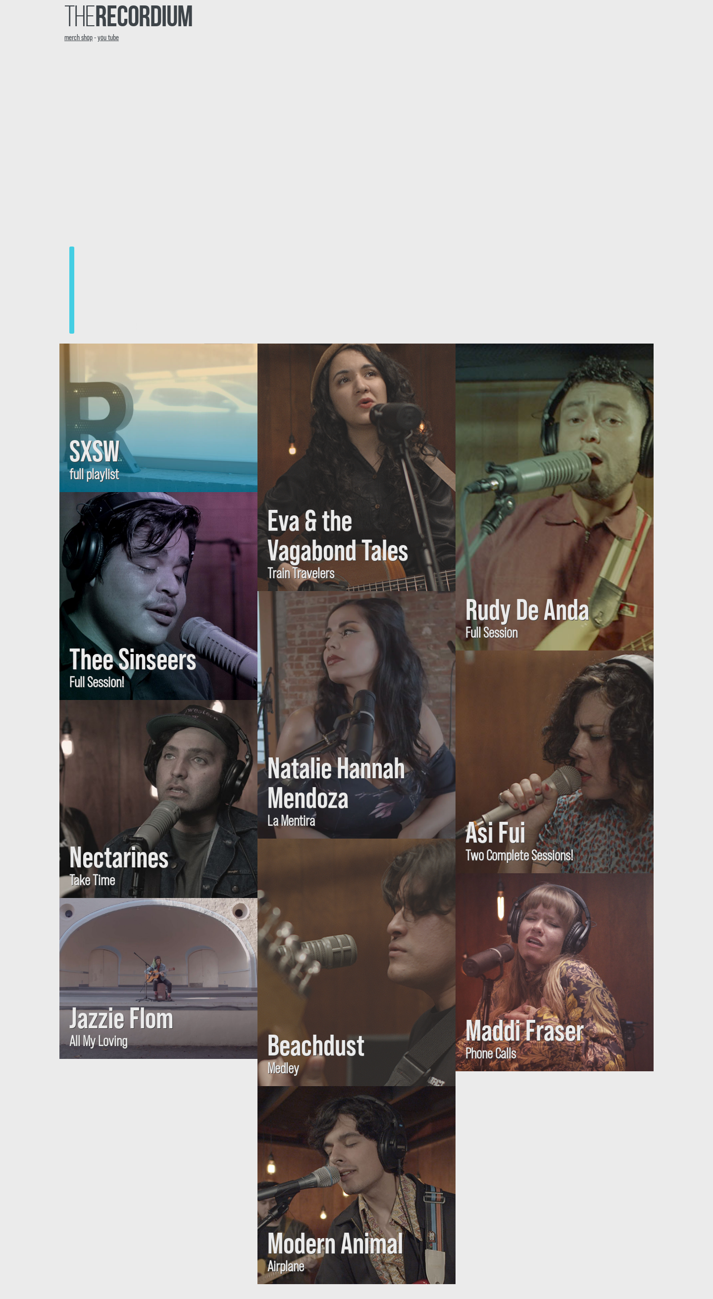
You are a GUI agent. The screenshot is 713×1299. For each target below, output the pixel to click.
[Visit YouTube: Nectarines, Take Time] (158, 799)
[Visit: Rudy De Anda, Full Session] (555, 497)
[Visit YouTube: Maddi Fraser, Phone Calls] (555, 972)
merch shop (78, 37)
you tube (108, 37)
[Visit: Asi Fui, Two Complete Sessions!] (555, 761)
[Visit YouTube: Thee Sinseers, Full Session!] (158, 596)
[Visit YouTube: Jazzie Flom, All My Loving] (158, 978)
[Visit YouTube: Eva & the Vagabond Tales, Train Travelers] (356, 467)
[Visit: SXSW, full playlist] (158, 418)
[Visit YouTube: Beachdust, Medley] (356, 962)
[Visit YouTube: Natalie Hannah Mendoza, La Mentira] (356, 715)
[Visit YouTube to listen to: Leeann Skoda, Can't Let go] (356, 195)
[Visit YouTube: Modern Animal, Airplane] (356, 1185)
